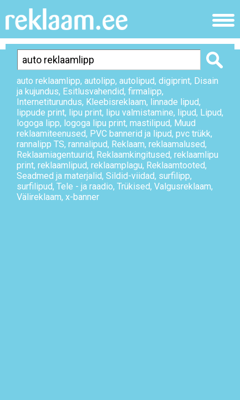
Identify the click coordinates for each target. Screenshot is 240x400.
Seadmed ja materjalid (59, 176)
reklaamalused (177, 144)
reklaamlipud (62, 165)
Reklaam (128, 144)
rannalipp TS (40, 144)
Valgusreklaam (182, 186)
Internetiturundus (49, 102)
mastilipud (150, 123)
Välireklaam (39, 197)
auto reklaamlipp (48, 81)
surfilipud (35, 186)
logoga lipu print (95, 123)
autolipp (99, 81)
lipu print (85, 112)
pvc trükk (193, 133)
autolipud (137, 81)
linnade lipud (174, 102)
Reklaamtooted (175, 165)
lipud (186, 112)
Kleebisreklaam (116, 102)
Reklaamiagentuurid (55, 154)
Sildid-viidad (130, 176)
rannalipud (88, 144)
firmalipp (145, 91)
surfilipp (174, 176)
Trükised (133, 186)
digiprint (174, 81)
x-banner (82, 197)
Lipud (211, 112)
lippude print (41, 112)
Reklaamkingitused (133, 154)
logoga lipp (38, 123)
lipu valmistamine (139, 112)
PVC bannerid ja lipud (131, 133)
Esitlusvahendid (93, 91)
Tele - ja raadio (85, 186)
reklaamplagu (116, 165)
